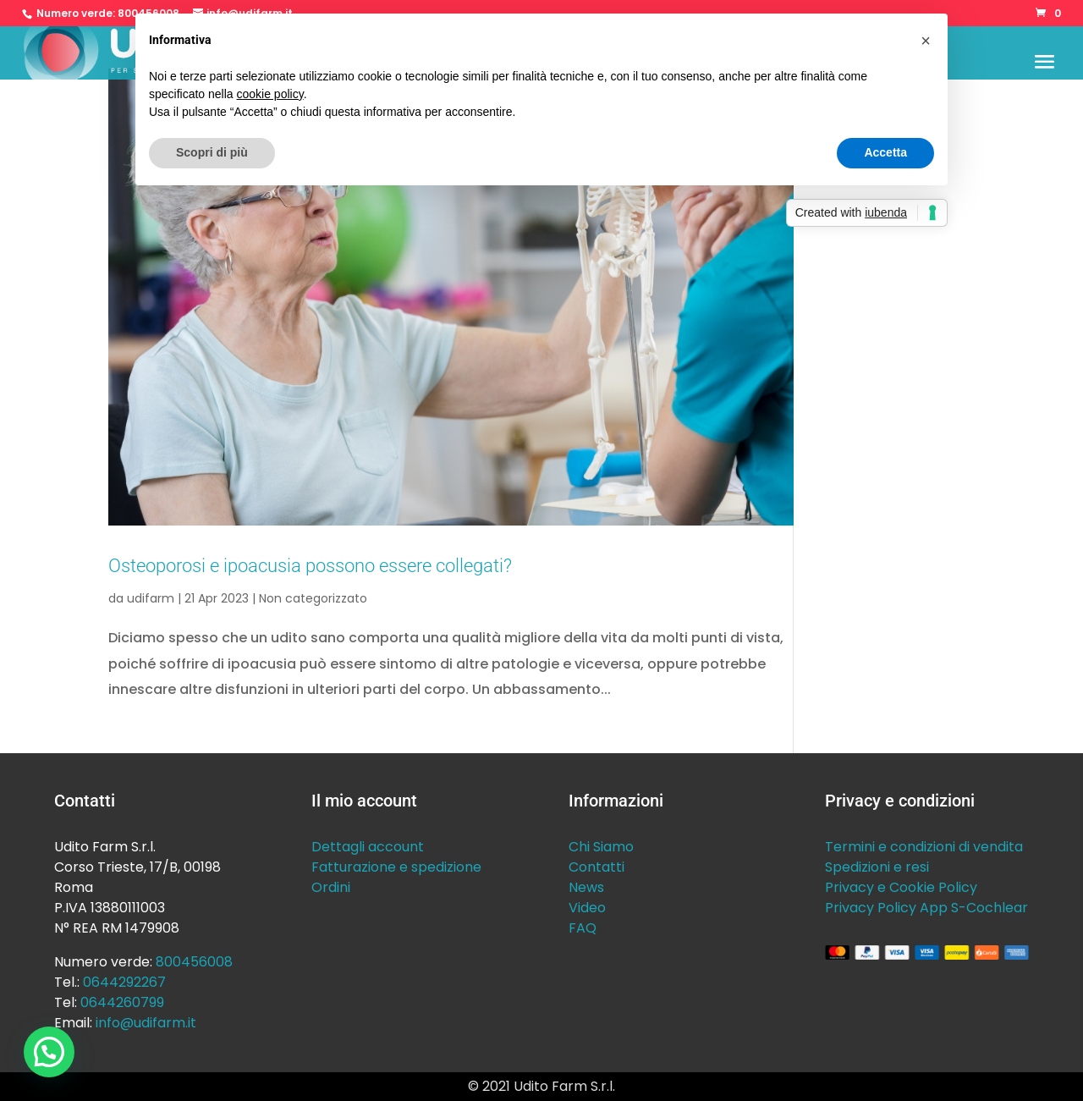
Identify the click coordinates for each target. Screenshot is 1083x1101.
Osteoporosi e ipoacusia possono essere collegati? (310, 565)
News (586, 887)
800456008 (194, 962)
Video (587, 907)
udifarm (150, 598)
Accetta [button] (885, 152)
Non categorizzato (313, 598)
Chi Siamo (601, 846)
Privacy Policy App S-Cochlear (926, 907)
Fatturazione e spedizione (396, 867)
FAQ (582, 928)
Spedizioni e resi (877, 867)
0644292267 (124, 982)
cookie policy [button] (270, 94)
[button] (49, 1052)
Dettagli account (367, 846)
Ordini (330, 887)
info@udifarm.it (146, 1022)
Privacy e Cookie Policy (901, 887)
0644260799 (122, 1002)
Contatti (596, 867)
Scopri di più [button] (212, 152)
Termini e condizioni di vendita (924, 846)
